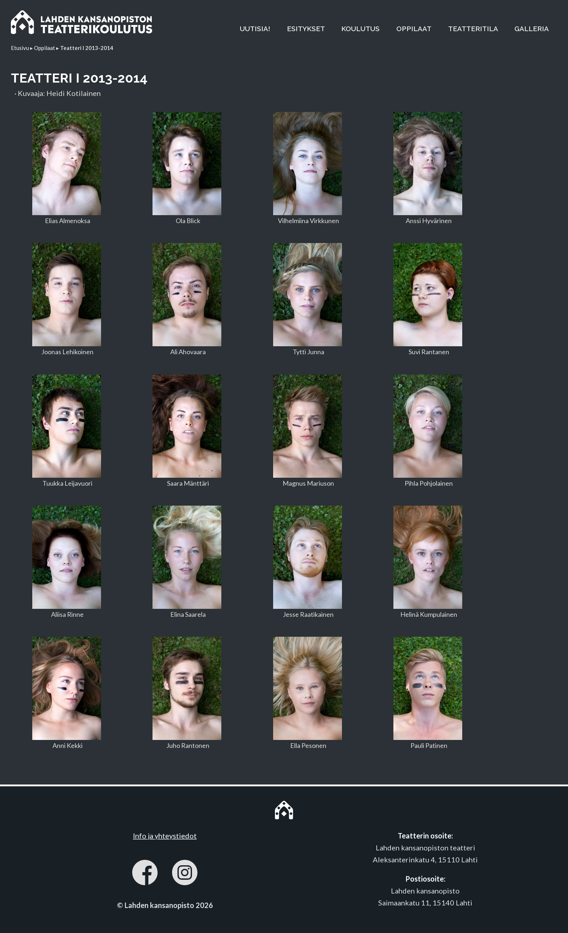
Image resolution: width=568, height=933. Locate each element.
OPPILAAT (413, 29)
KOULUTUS (360, 29)
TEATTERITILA (473, 29)
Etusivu (20, 48)
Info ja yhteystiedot (165, 835)
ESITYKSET (306, 29)
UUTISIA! (255, 29)
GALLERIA (531, 29)
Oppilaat (44, 48)
